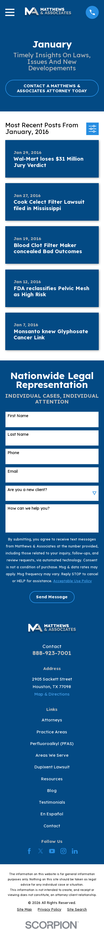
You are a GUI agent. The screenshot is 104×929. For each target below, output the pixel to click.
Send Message (52, 596)
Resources (52, 778)
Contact (52, 825)
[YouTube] (52, 851)
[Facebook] (29, 851)
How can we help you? (28, 508)
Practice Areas (52, 731)
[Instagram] (63, 851)
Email (12, 471)
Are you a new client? (27, 489)
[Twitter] (41, 851)
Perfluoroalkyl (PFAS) (51, 743)
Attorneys (52, 720)
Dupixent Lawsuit (52, 766)
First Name (17, 416)
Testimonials (52, 802)
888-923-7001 (51, 652)
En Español (51, 813)
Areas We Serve (52, 755)
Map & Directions (52, 694)
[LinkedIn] (75, 851)
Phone (13, 452)
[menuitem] (24, 909)
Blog (52, 790)
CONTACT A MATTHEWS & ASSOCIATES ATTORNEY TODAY (52, 88)
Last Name (18, 434)
